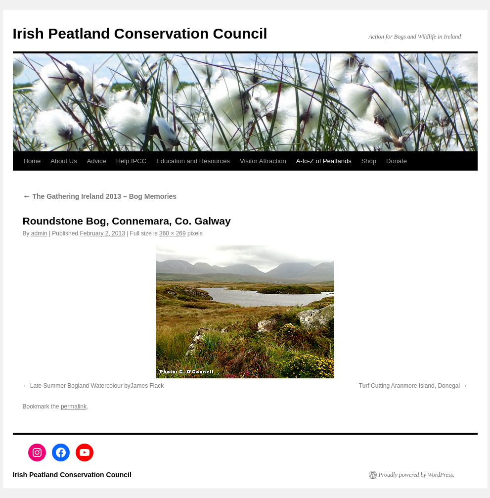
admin (39, 233)
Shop (368, 161)
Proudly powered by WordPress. (417, 474)
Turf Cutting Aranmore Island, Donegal (409, 385)
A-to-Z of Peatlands (324, 161)
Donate (396, 161)
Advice (96, 161)
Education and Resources (193, 161)
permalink (74, 406)
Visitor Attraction (263, 161)
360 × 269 (172, 233)
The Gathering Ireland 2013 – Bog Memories (100, 196)
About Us (63, 161)
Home (32, 161)
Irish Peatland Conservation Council (140, 33)
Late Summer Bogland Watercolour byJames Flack (97, 385)
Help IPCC (131, 161)
